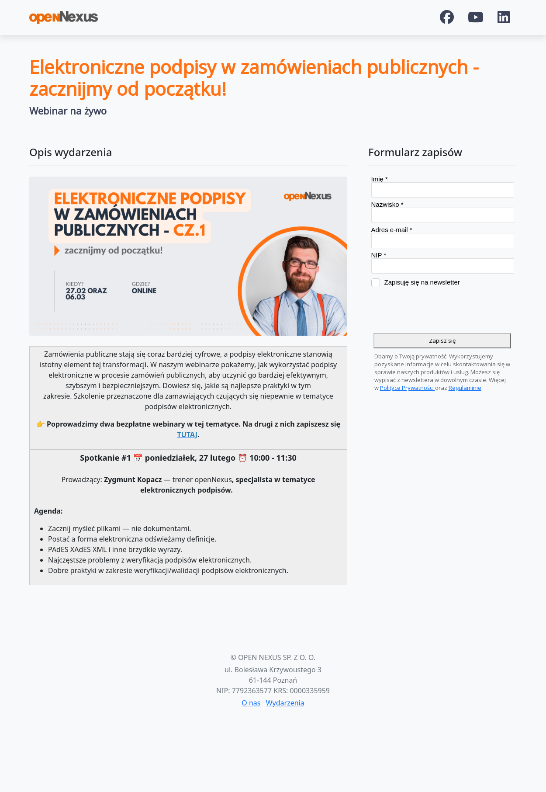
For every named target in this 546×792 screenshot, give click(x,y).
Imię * (379, 178)
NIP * (379, 254)
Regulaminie (465, 388)
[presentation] (437, 310)
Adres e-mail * (391, 229)
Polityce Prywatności (407, 388)
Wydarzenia (285, 703)
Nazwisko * (387, 204)
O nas (251, 703)
